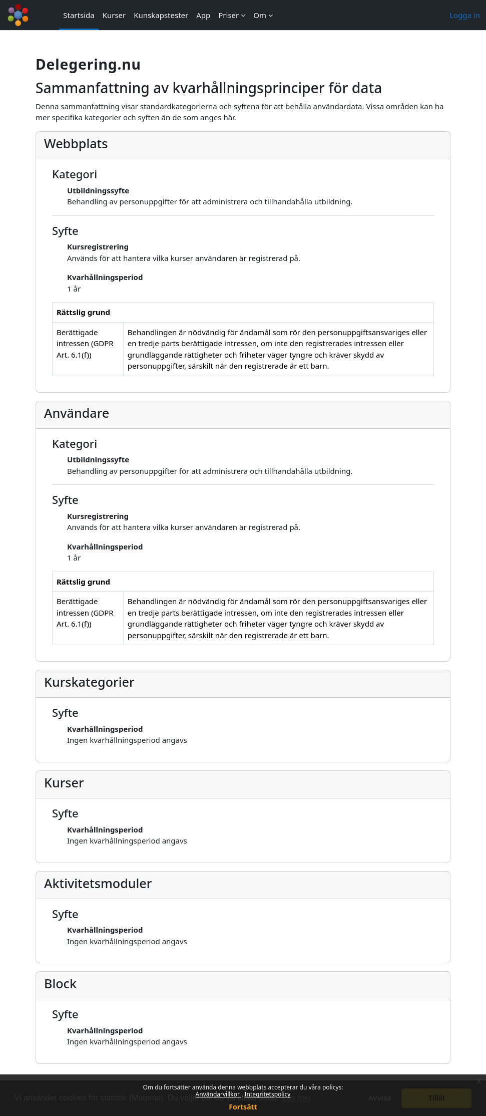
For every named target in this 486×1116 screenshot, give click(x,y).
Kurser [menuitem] (114, 15)
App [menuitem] (203, 15)
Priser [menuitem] (228, 15)
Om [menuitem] (259, 15)
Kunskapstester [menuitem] (161, 15)
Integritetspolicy (267, 1094)
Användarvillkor (219, 1094)
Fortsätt (243, 1106)
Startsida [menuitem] (78, 15)
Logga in (464, 15)
